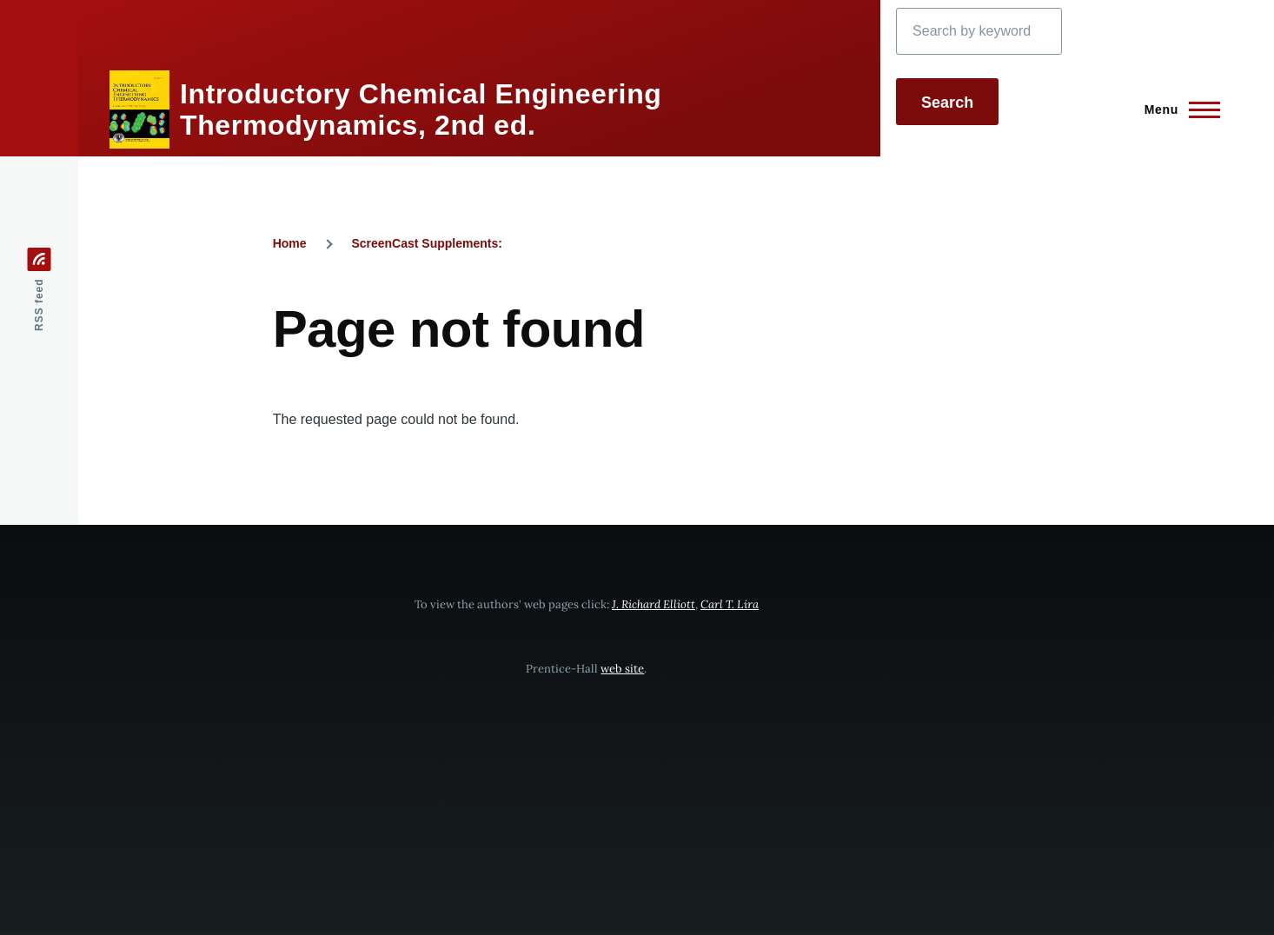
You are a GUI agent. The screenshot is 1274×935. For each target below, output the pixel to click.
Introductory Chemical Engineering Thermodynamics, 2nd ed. (421, 109)
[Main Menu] (1177, 109)
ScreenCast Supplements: (426, 243)
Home (290, 243)
